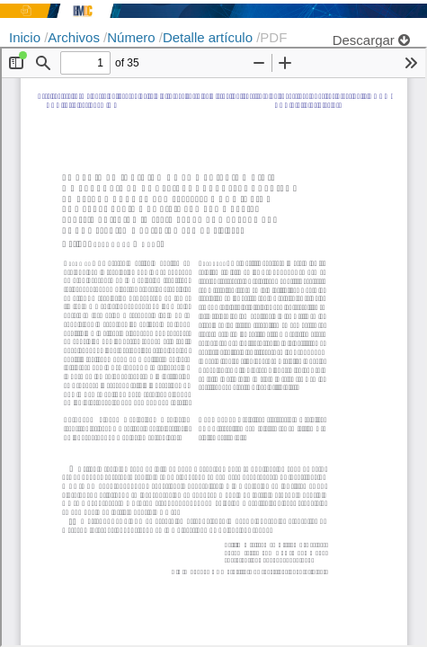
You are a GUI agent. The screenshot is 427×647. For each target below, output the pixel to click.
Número (133, 37)
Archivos (75, 37)
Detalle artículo (209, 37)
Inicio (26, 37)
